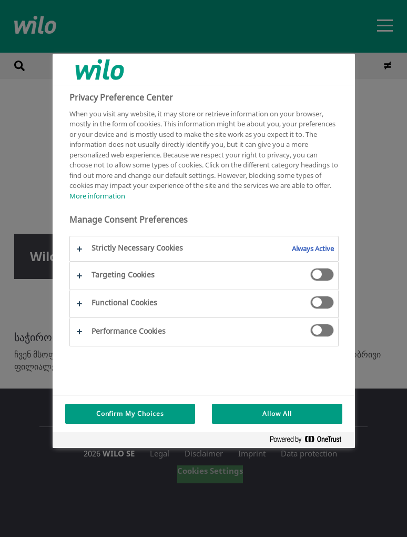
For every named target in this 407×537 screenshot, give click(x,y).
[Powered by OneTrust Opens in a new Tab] (310, 441)
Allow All (277, 413)
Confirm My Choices (130, 413)
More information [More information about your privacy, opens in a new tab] (97, 196)
